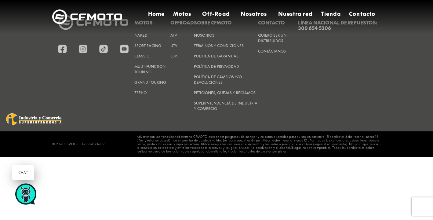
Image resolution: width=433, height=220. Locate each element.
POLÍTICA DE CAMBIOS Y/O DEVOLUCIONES (218, 80)
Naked (140, 35)
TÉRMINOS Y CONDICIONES (219, 45)
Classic (141, 56)
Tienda (330, 13)
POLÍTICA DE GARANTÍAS (216, 56)
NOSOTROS (204, 35)
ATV (173, 35)
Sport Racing (147, 45)
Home (156, 13)
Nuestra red (295, 13)
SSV (173, 56)
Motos (182, 13)
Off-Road (216, 13)
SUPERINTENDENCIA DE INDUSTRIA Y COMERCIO (225, 106)
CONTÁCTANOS (272, 51)
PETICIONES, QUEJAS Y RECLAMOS (225, 92)
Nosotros (254, 13)
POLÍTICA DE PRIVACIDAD (216, 66)
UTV (173, 45)
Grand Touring (150, 82)
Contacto (362, 13)
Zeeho (140, 92)
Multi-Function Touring (150, 69)
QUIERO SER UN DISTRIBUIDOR (272, 38)
